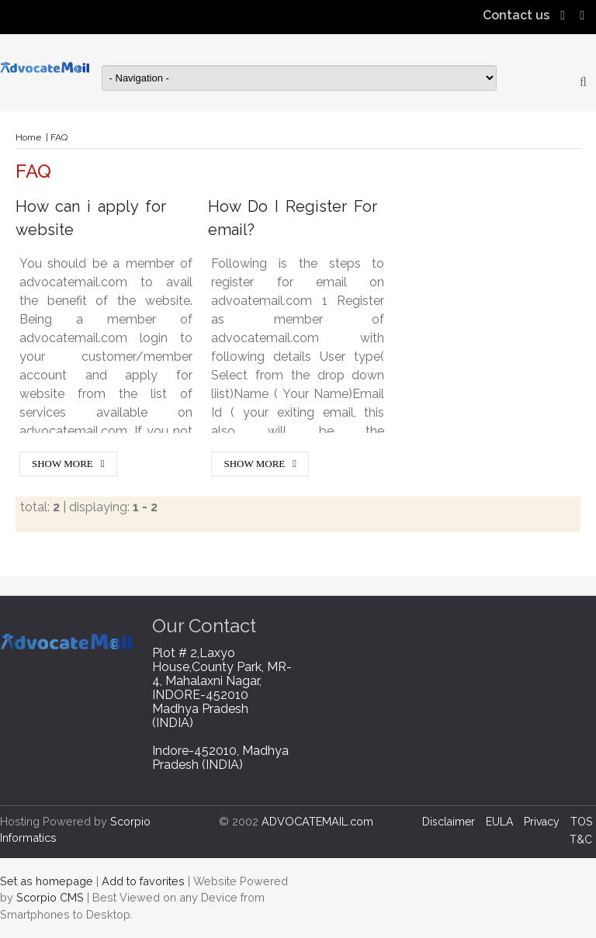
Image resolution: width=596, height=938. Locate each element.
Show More (62, 463)
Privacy (542, 821)
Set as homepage (46, 881)
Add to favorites (143, 881)
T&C (581, 839)
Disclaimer (448, 821)
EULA (499, 821)
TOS (581, 821)
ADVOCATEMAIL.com (317, 821)
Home (28, 137)
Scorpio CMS (50, 897)
